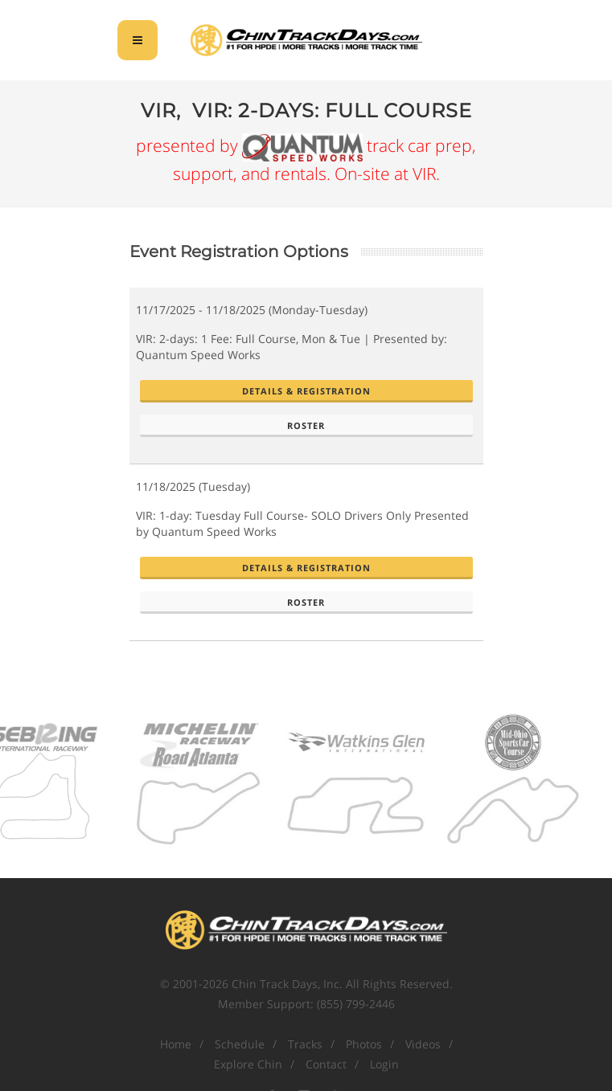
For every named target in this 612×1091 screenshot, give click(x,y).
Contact (326, 1064)
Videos (423, 1044)
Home (175, 1044)
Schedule (240, 1044)
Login (384, 1064)
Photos (364, 1044)
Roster (306, 425)
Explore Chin (248, 1064)
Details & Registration (306, 391)
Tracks (305, 1044)
